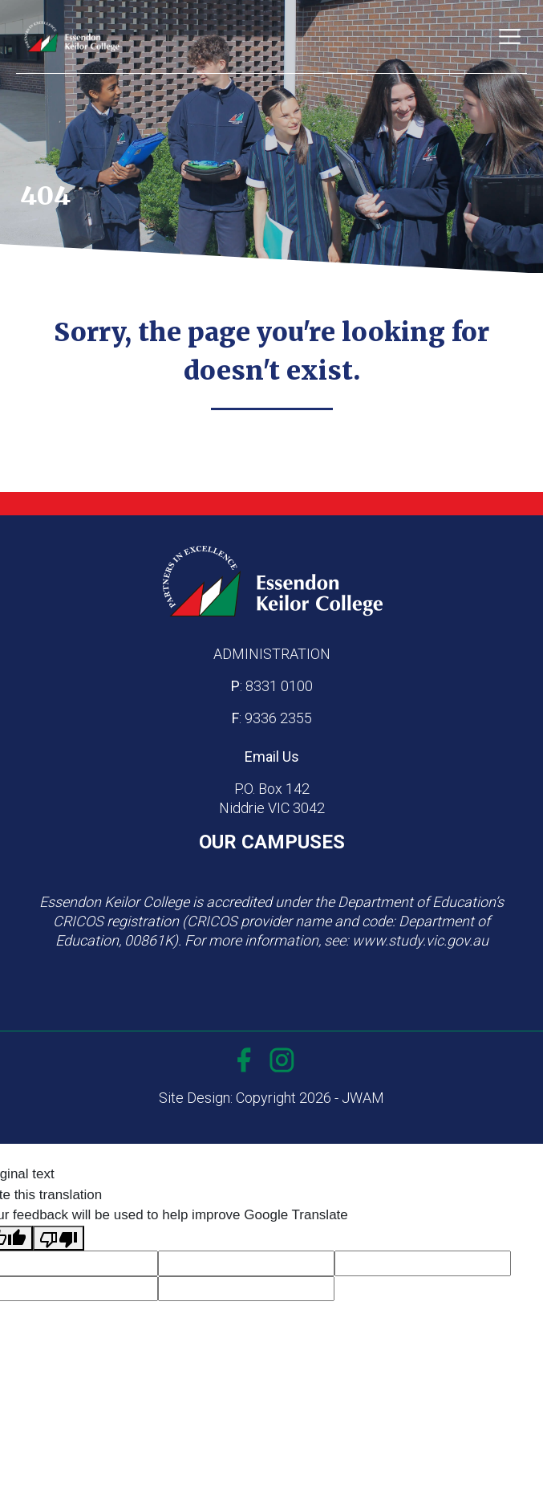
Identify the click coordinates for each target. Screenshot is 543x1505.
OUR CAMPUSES (272, 842)
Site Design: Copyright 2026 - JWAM (271, 1097)
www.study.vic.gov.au (420, 940)
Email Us (272, 756)
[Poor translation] (58, 1238)
